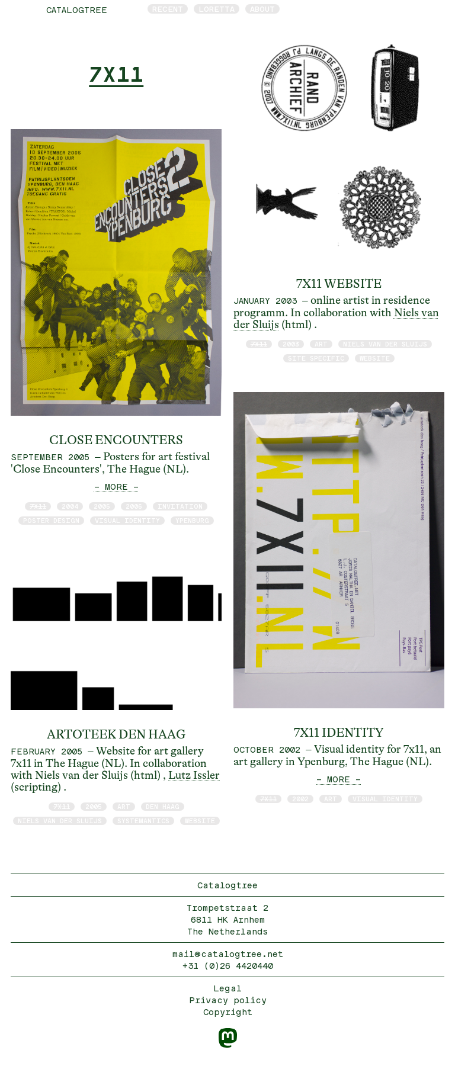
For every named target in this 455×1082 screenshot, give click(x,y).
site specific (316, 358)
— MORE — (116, 486)
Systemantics (143, 820)
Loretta (216, 9)
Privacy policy (228, 1000)
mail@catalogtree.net (227, 954)
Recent (167, 9)
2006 (134, 506)
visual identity (127, 520)
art (123, 806)
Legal (227, 988)
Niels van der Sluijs (60, 820)
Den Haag (163, 806)
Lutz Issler (194, 775)
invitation (180, 506)
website (200, 820)
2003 (291, 344)
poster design (51, 520)
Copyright (227, 1012)
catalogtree (76, 10)
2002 (300, 798)
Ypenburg (192, 520)
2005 (102, 506)
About (262, 9)
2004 (70, 506)
